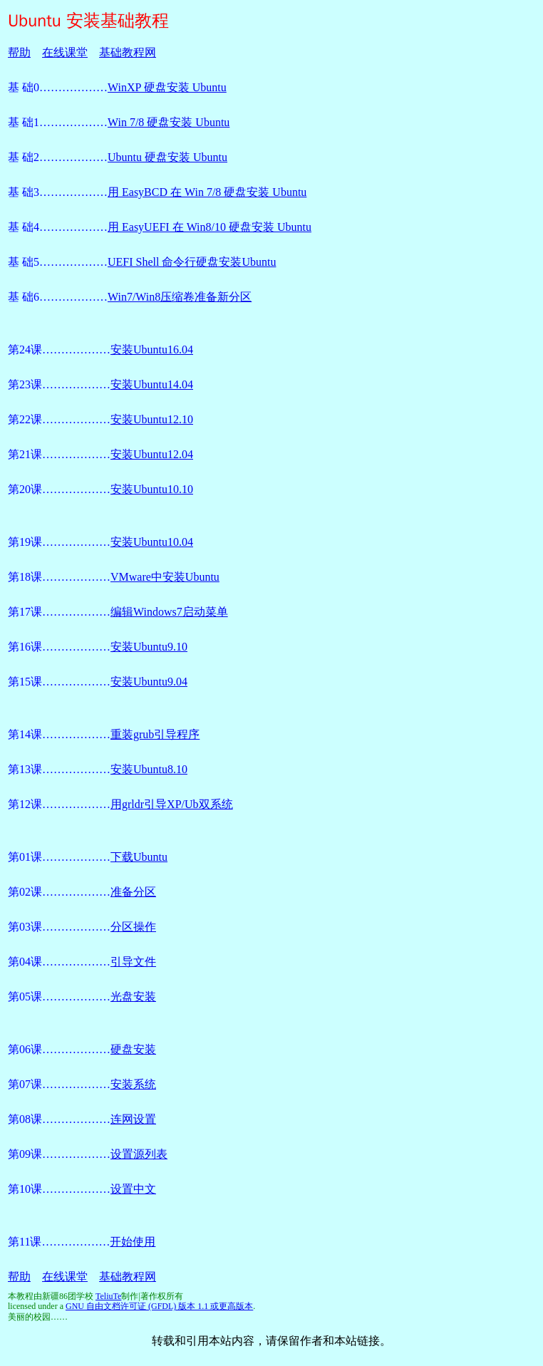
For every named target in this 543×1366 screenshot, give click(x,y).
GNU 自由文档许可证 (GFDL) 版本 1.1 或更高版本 (159, 1306)
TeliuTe (108, 1296)
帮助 (19, 52)
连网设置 (133, 1119)
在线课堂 (65, 52)
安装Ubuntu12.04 (151, 454)
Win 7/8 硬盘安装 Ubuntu (168, 122)
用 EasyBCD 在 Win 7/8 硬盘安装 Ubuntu (207, 192)
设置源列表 (138, 1154)
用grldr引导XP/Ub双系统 (171, 804)
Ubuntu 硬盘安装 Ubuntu (167, 157)
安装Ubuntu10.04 (151, 542)
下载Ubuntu (138, 857)
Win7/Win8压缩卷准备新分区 (180, 297)
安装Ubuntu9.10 (148, 647)
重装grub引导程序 (155, 734)
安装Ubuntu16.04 (151, 349)
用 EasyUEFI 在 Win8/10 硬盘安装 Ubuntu (209, 227)
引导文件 (133, 962)
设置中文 (133, 1189)
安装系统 (133, 1084)
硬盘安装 (133, 1049)
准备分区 (133, 892)
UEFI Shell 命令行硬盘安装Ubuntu (192, 262)
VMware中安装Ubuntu (164, 577)
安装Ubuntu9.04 (148, 682)
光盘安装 (133, 996)
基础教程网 (127, 52)
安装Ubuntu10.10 (151, 489)
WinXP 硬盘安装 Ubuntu (167, 87)
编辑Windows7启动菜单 (169, 612)
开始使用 (132, 1242)
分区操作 (133, 927)
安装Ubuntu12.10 (151, 419)
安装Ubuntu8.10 (148, 769)
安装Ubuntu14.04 (151, 384)
